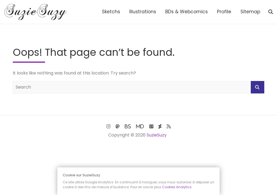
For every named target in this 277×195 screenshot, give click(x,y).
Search (257, 87)
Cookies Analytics (177, 187)
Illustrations (142, 11)
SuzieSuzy (157, 135)
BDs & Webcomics (186, 11)
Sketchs (111, 11)
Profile (224, 11)
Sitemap (250, 11)
